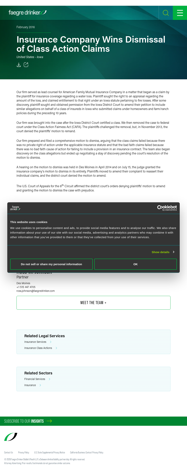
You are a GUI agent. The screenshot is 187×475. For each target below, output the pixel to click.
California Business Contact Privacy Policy (86, 452)
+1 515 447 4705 (25, 287)
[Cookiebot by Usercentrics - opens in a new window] (160, 208)
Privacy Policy (23, 452)
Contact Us (8, 452)
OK (135, 264)
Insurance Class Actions (40, 348)
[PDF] (18, 65)
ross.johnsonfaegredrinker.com (35, 291)
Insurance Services (37, 342)
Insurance (32, 385)
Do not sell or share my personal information (51, 264)
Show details (161, 251)
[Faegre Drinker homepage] (28, 13)
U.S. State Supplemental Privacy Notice (49, 452)
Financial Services (37, 379)
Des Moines (23, 283)
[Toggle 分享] (26, 65)
